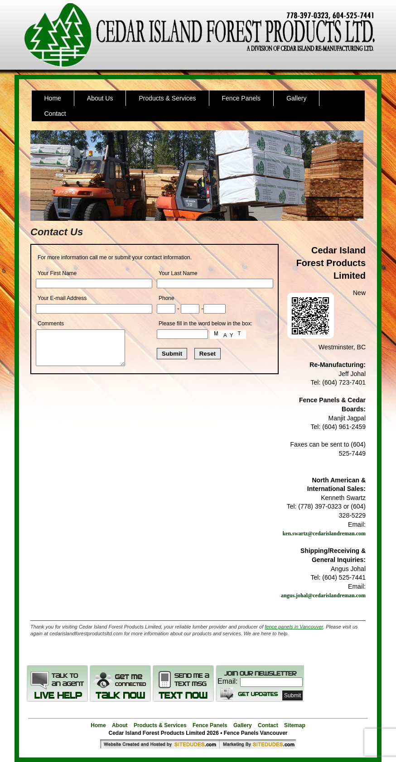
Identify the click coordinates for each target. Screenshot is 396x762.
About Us (100, 98)
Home (52, 98)
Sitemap (294, 725)
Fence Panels (241, 98)
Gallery (296, 98)
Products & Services (167, 98)
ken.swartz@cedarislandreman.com (324, 533)
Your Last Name (178, 273)
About (120, 725)
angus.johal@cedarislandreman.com (323, 595)
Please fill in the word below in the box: (205, 323)
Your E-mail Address (62, 298)
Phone (166, 298)
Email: (227, 681)
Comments (51, 323)
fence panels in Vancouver (294, 626)
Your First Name (57, 273)
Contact (55, 113)
